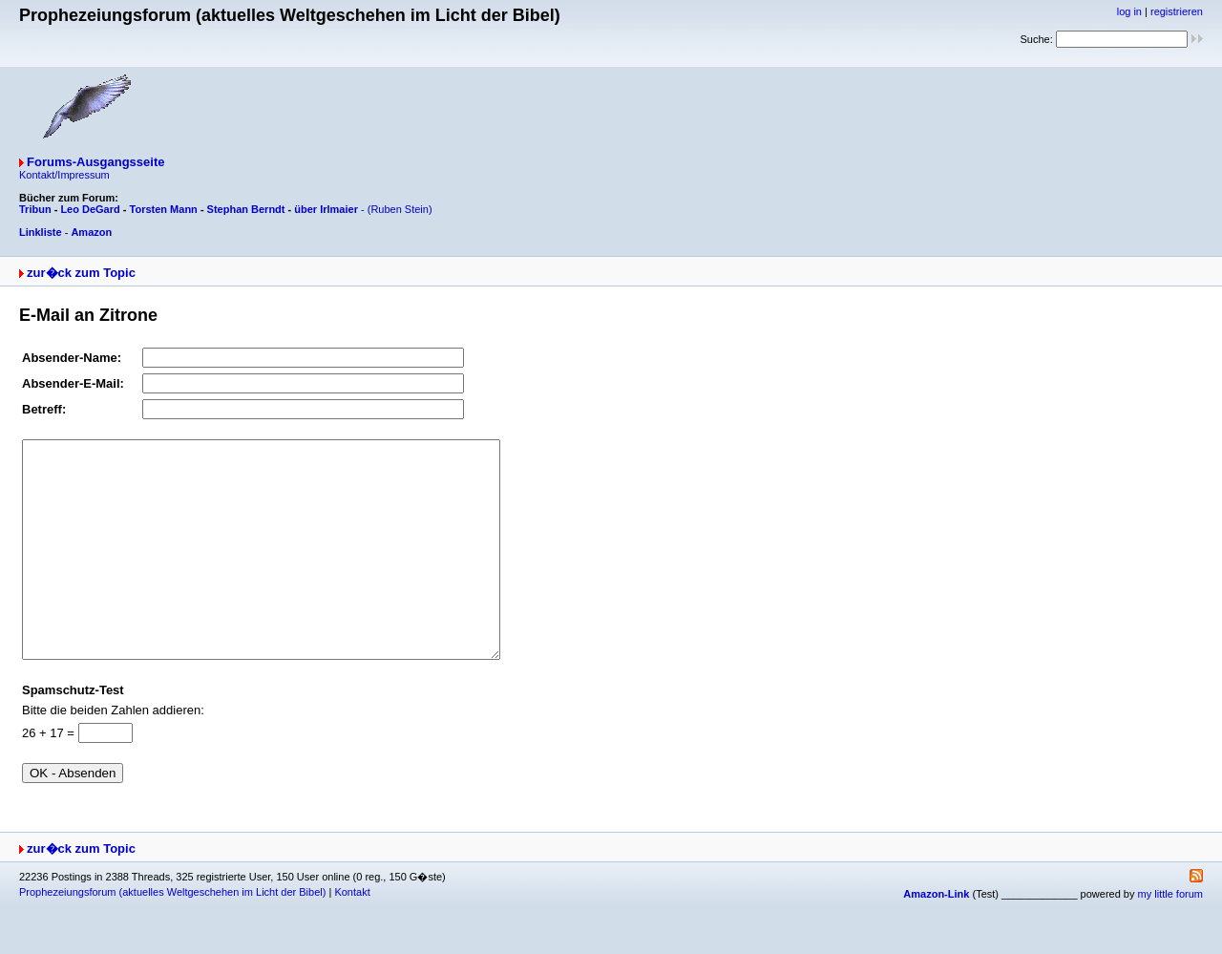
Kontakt (351, 935)
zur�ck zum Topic (81, 272)
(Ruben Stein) (400, 209)
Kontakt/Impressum (64, 174)
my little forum (1170, 937)
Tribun (35, 209)
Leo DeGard (89, 209)
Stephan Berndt (246, 209)
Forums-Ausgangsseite (95, 162)
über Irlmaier (326, 209)
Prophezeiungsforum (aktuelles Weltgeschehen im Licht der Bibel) (172, 935)
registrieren (1176, 11)
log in (1129, 11)
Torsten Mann (164, 209)
